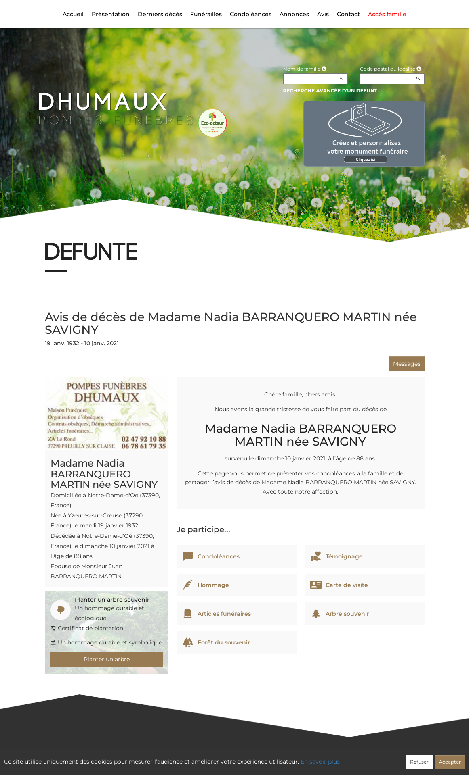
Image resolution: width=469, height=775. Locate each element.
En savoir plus (320, 761)
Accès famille (387, 14)
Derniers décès (160, 14)
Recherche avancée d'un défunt (330, 91)
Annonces (294, 14)
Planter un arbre (107, 659)
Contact (348, 14)
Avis (323, 14)
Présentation (111, 14)
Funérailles (206, 14)
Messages (407, 363)
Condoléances (250, 14)
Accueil (73, 14)
